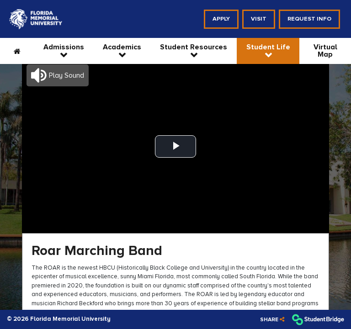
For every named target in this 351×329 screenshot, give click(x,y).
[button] (58, 75)
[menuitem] (35, 19)
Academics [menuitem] (122, 47)
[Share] (272, 319)
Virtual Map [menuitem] (325, 50)
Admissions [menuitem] (63, 47)
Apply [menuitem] (221, 18)
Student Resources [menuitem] (193, 47)
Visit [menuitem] (258, 18)
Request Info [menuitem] (309, 18)
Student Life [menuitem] (268, 47)
